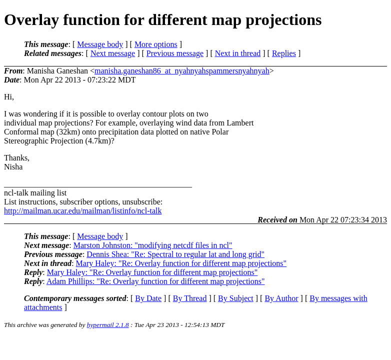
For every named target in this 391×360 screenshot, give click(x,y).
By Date (148, 298)
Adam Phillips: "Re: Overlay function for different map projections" (155, 281)
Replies (284, 53)
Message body (100, 44)
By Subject (236, 298)
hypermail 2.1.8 (108, 324)
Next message (112, 53)
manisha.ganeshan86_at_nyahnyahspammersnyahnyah (182, 70)
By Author (281, 298)
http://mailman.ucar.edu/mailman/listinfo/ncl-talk (83, 210)
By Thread (190, 298)
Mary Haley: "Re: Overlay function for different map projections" (181, 263)
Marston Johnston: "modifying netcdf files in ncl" (153, 245)
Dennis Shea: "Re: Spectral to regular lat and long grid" (175, 254)
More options (156, 44)
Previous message (175, 53)
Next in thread (238, 53)
